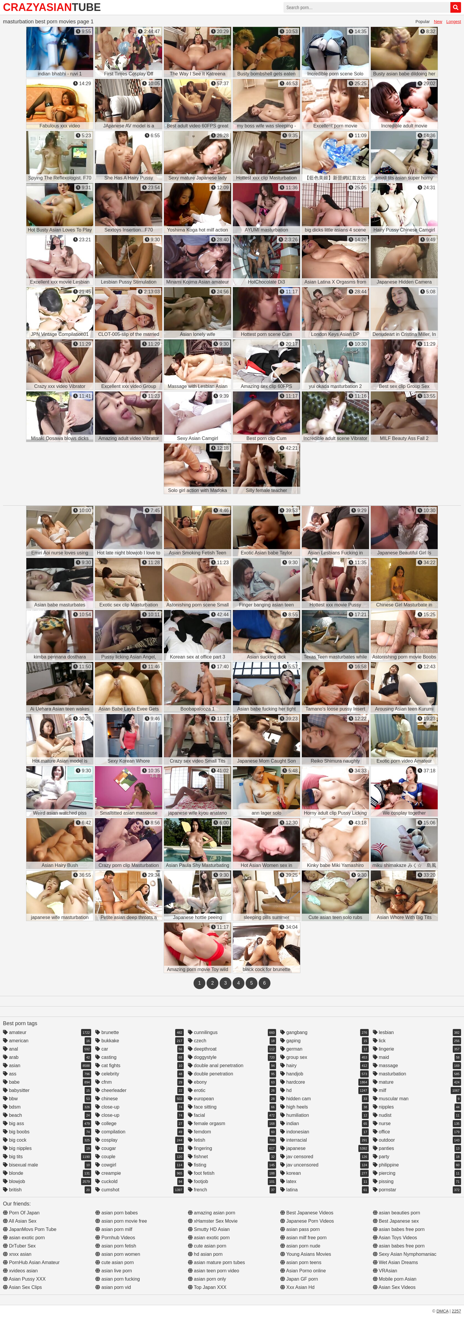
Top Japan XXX (207, 1287)
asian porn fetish (115, 1245)
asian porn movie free (121, 1221)
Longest (453, 21)
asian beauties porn (396, 1212)
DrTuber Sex (19, 1245)
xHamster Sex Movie (213, 1221)
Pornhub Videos (115, 1237)
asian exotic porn (24, 1237)
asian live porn (113, 1270)
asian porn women (117, 1254)
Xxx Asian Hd (297, 1287)
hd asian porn (205, 1254)
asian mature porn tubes (216, 1262)
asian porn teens (300, 1262)
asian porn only (207, 1279)
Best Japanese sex (396, 1221)
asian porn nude (300, 1245)
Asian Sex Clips (22, 1287)
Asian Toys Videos (395, 1237)
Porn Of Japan (21, 1212)
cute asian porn (114, 1262)
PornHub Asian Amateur (31, 1262)
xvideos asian (20, 1270)
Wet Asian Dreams (395, 1262)
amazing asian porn (211, 1212)
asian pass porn (300, 1229)
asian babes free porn (399, 1229)
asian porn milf (113, 1229)
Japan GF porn (299, 1279)
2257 (456, 1311)
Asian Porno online (303, 1270)
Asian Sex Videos (394, 1287)
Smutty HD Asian (209, 1229)
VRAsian (385, 1270)
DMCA (442, 1311)
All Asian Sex (19, 1221)
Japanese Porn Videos (307, 1221)
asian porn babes (116, 1212)
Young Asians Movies (305, 1254)
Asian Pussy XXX (24, 1279)
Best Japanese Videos (306, 1212)
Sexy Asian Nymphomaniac (404, 1254)
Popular (422, 21)
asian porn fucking (117, 1279)
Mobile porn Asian (395, 1279)
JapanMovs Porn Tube (30, 1229)
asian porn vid (113, 1287)
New (438, 21)
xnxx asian (17, 1254)
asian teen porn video (213, 1270)
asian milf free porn (303, 1237)
